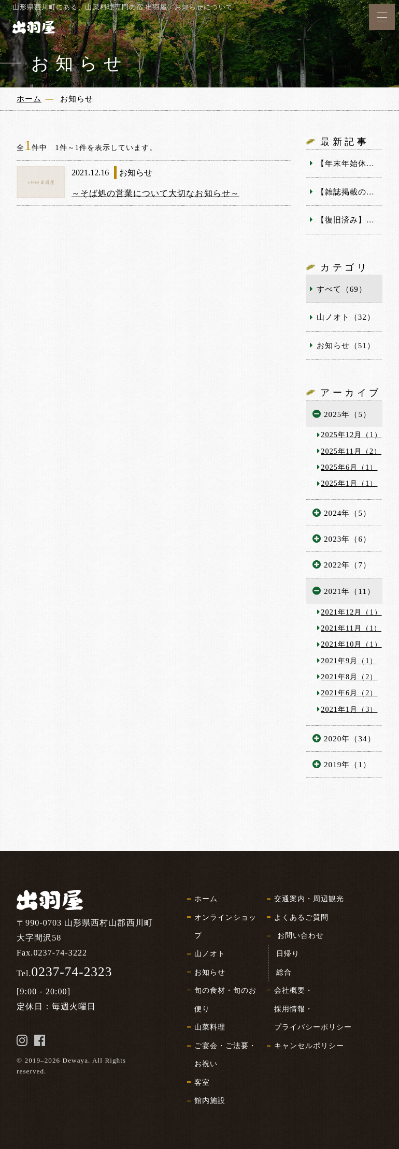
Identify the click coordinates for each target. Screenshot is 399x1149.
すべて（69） (342, 289)
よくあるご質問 (301, 917)
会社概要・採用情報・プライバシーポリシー (313, 1008)
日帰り (288, 953)
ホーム (206, 898)
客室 (202, 1082)
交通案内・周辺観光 (309, 898)
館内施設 (209, 1100)
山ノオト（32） (346, 316)
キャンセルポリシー (309, 1045)
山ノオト (209, 953)
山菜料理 (209, 1027)
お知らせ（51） (346, 345)
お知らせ (209, 972)
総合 (284, 972)
